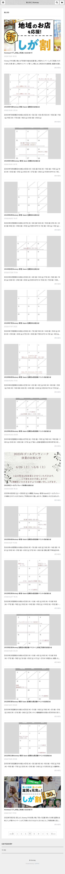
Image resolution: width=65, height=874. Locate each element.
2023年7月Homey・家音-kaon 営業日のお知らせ (21, 323)
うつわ (4, 850)
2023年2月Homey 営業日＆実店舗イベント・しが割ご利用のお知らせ (28, 647)
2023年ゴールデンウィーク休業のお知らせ (19, 485)
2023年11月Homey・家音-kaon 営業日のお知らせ (22, 107)
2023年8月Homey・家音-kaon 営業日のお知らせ (21, 269)
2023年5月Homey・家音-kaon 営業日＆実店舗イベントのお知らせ (27, 431)
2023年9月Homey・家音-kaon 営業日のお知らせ (21, 215)
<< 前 (12, 833)
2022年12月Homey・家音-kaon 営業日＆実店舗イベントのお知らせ (28, 755)
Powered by (32, 863)
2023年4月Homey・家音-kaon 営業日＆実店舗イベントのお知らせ (27, 539)
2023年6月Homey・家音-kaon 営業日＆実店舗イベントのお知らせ (27, 377)
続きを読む (58, 67)
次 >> (53, 833)
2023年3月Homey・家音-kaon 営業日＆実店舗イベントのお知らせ (27, 593)
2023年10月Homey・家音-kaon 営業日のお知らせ (22, 161)
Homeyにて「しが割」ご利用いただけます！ (18, 53)
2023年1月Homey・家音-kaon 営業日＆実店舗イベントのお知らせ (27, 701)
